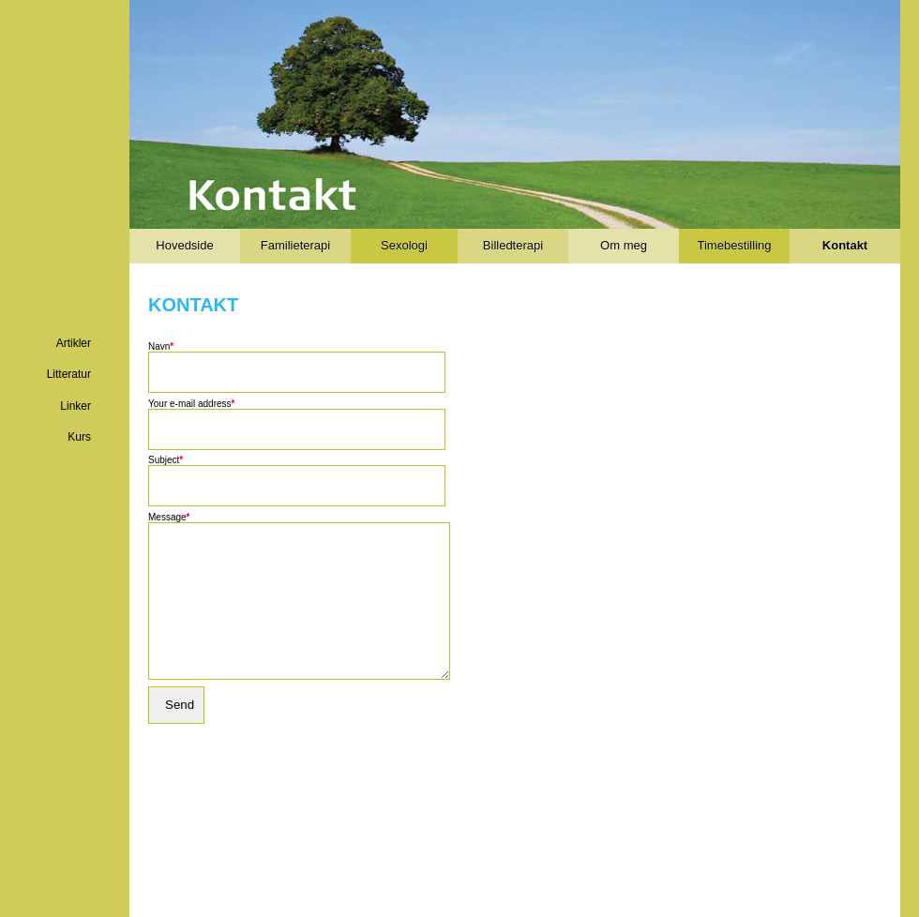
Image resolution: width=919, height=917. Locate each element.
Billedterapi (513, 245)
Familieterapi (295, 245)
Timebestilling (735, 245)
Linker (75, 406)
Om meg (623, 245)
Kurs (79, 436)
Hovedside (184, 245)
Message (168, 517)
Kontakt (844, 245)
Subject (165, 460)
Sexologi (404, 245)
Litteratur (69, 374)
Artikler (73, 343)
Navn (160, 346)
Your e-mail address (191, 403)
